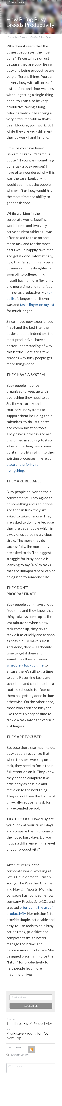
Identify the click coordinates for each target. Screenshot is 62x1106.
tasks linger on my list (37, 304)
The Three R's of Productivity (29, 1023)
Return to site (16, 2)
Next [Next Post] (8, 1029)
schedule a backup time (25, 665)
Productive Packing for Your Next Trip (28, 1035)
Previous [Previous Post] (10, 1019)
